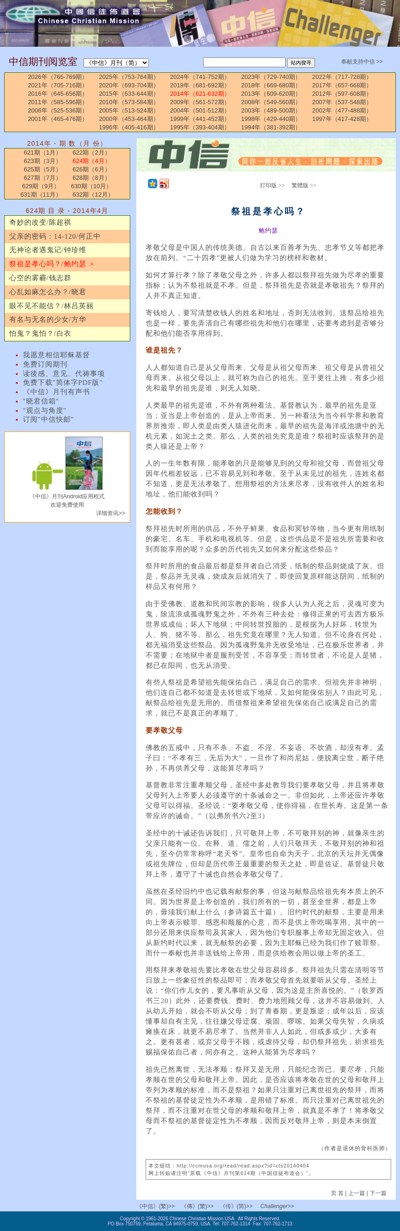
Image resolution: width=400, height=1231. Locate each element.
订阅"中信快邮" (48, 419)
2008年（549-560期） (271, 102)
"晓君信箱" (41, 401)
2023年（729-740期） (271, 76)
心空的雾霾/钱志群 (40, 278)
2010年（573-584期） (129, 102)
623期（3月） (43, 160)
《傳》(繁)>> (197, 1206)
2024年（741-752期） (200, 76)
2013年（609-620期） (271, 93)
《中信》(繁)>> (155, 1206)
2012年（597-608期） (342, 93)
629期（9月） (41, 186)
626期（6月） (92, 169)
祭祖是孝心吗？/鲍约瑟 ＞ (52, 264)
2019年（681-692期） (200, 85)
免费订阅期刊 (45, 364)
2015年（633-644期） (129, 93)
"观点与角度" (45, 410)
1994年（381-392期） (271, 127)
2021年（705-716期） (58, 85)
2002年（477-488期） (342, 110)
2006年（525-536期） (58, 110)
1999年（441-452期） (200, 118)
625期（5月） (43, 169)
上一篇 (356, 1193)
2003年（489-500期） (271, 110)
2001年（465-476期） (58, 118)
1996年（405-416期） (129, 127)
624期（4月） (92, 160)
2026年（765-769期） (58, 76)
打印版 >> (272, 185)
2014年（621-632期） (200, 93)
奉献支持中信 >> (362, 61)
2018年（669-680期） (271, 85)
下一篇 (378, 1193)
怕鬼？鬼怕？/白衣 (40, 333)
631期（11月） (41, 194)
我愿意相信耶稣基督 (56, 355)
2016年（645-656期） (58, 93)
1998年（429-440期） (271, 118)
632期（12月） (93, 194)
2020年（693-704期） (129, 85)
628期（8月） (92, 177)
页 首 (338, 1193)
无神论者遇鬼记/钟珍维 (47, 250)
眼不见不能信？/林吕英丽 (51, 306)
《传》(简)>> (236, 1206)
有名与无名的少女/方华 (47, 319)
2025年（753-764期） (129, 76)
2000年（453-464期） (129, 118)
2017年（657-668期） (342, 85)
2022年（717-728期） (342, 76)
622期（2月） (92, 152)
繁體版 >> (304, 185)
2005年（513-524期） (129, 110)
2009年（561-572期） (200, 102)
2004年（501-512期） (200, 110)
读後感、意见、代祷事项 (64, 373)
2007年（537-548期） (342, 102)
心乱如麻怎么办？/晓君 (47, 292)
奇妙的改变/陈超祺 (40, 222)
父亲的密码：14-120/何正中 (55, 236)
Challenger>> (277, 1206)
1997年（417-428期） (342, 118)
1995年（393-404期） (200, 127)
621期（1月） (43, 152)
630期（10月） (91, 186)
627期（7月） (43, 177)
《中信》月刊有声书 (56, 392)
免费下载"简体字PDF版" (63, 382)
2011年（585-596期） (58, 102)
